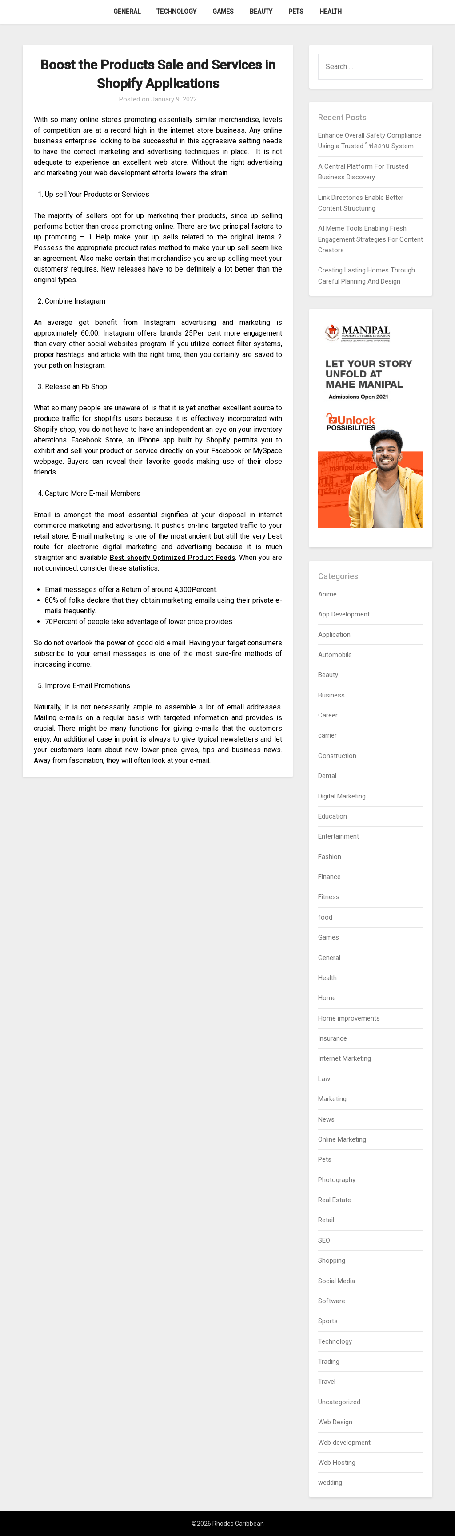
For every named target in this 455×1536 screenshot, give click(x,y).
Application (334, 635)
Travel (326, 1382)
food (325, 917)
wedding (330, 1483)
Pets (295, 11)
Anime (327, 594)
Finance (329, 877)
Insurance (332, 1038)
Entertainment (338, 836)
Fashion (329, 857)
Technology (176, 11)
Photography (336, 1180)
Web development (344, 1443)
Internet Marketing (344, 1058)
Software (331, 1301)
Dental (327, 776)
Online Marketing (342, 1139)
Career (328, 715)
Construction (337, 756)
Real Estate (334, 1200)
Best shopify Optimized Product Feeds (172, 557)
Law (324, 1079)
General (126, 11)
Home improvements (349, 1018)
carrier (327, 735)
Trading (328, 1362)
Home (327, 998)
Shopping (331, 1260)
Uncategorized (339, 1402)
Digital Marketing (342, 796)
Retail (326, 1220)
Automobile (335, 655)
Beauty (261, 11)
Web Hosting (336, 1463)
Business (331, 695)
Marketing (332, 1099)
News (326, 1119)
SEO (324, 1240)
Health (330, 11)
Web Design (335, 1422)
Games (223, 11)
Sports (328, 1321)
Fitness (328, 897)
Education (332, 816)
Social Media (336, 1281)
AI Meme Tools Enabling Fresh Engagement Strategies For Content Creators (370, 239)
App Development (344, 614)
